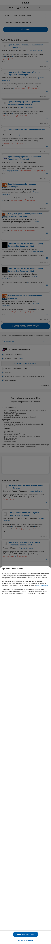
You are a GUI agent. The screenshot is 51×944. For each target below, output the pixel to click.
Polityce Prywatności (42, 585)
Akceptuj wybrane (25, 940)
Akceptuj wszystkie (25, 934)
